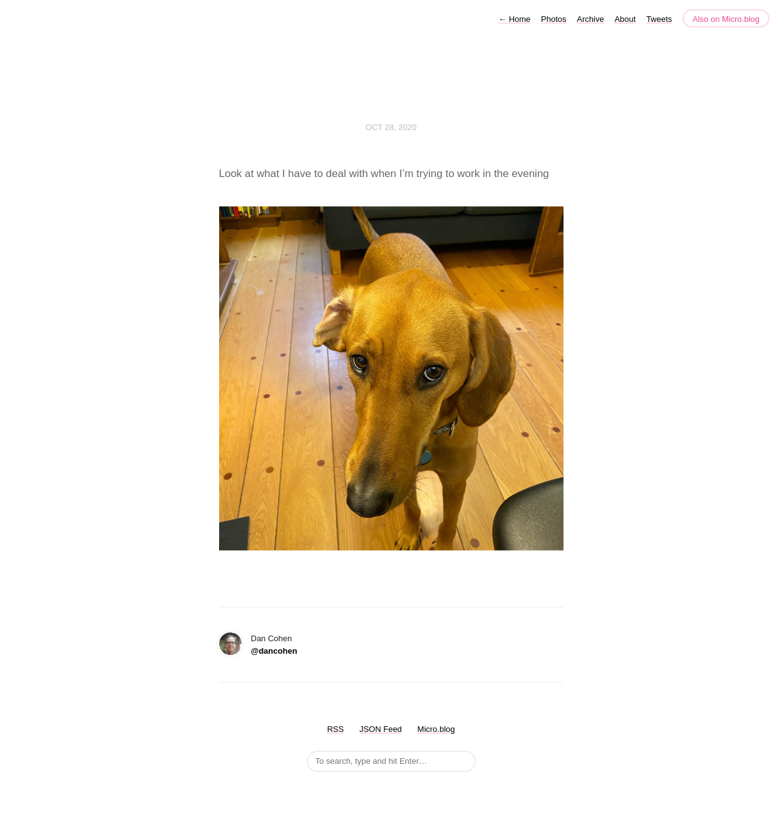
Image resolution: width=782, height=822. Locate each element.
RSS (335, 729)
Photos (553, 19)
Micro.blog (436, 729)
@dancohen (274, 651)
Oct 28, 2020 (391, 127)
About (624, 19)
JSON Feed (380, 729)
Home (514, 19)
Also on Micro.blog (725, 19)
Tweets (659, 19)
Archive (590, 19)
